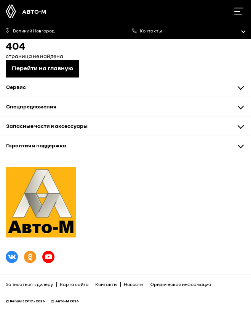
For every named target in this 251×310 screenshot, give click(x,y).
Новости (133, 284)
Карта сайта (74, 284)
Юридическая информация (180, 284)
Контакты (106, 284)
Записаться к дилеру (29, 284)
